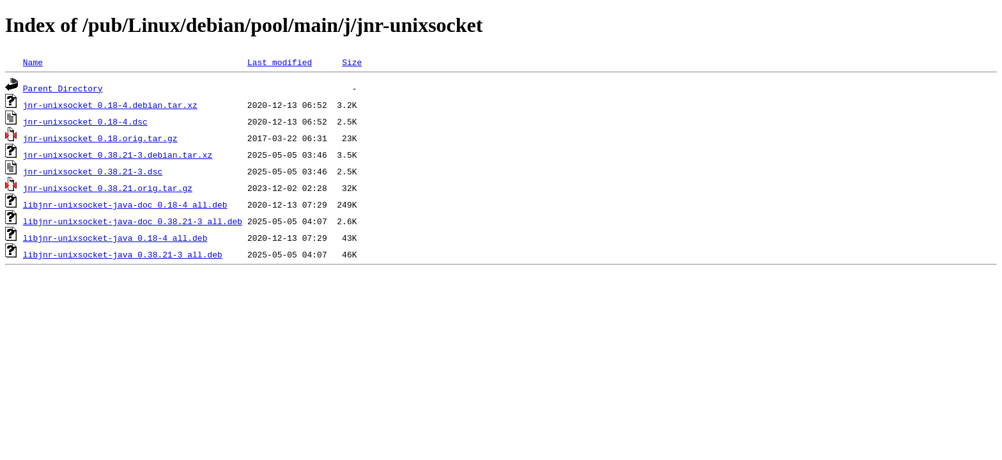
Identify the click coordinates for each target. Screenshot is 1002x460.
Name (33, 62)
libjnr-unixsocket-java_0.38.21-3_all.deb (122, 254)
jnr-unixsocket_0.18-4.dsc (85, 121)
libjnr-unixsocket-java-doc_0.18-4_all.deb (125, 204)
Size (352, 62)
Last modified (279, 62)
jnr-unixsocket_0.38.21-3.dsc (92, 171)
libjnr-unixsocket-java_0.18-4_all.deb (115, 237)
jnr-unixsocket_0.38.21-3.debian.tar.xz (117, 154)
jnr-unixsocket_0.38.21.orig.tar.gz (107, 188)
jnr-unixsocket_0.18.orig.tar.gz (100, 138)
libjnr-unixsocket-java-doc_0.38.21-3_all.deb (132, 221)
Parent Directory (63, 88)
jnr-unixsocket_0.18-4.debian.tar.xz (110, 105)
